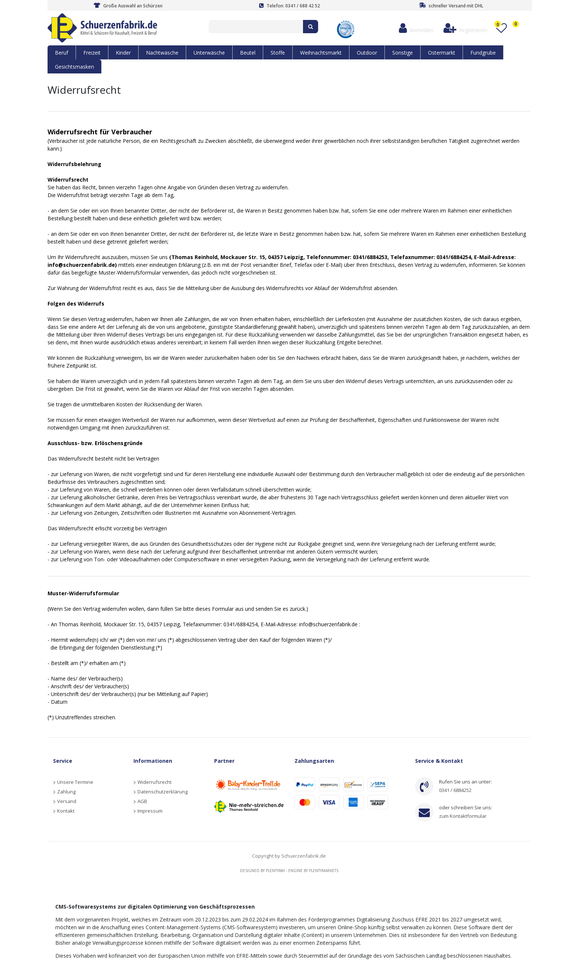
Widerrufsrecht (154, 782)
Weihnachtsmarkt (321, 52)
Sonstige (402, 52)
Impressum (150, 810)
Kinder (123, 52)
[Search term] (256, 26)
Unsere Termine (75, 782)
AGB (142, 801)
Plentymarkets (323, 870)
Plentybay (275, 870)
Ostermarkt (441, 52)
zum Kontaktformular (463, 816)
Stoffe (278, 52)
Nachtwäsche (162, 52)
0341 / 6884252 (455, 790)
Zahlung (66, 791)
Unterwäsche (209, 52)
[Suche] (310, 26)
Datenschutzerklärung (162, 791)
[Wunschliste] (501, 28)
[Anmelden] (416, 28)
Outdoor (367, 52)
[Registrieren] (465, 28)
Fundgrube (483, 52)
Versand (66, 801)
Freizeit (92, 52)
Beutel (247, 52)
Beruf (61, 52)
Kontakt (65, 810)
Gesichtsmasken (74, 66)
